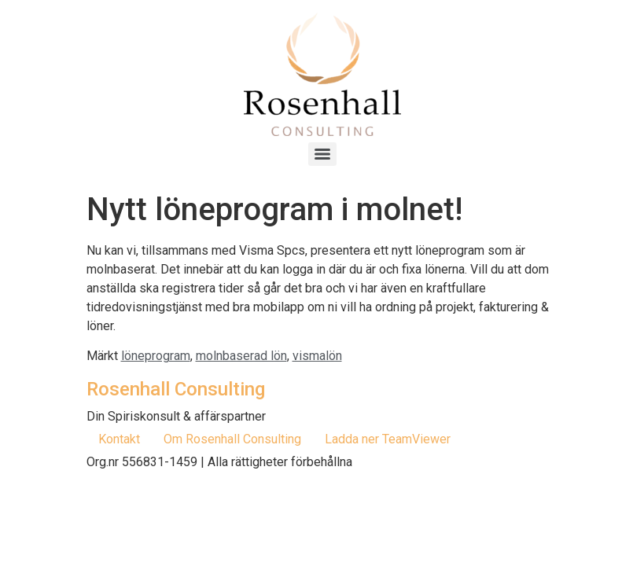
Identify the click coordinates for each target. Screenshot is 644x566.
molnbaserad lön (241, 355)
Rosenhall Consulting (175, 389)
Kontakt (119, 439)
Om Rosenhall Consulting (232, 439)
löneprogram (155, 355)
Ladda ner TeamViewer (388, 439)
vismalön (317, 355)
